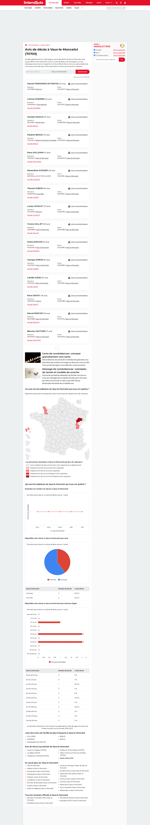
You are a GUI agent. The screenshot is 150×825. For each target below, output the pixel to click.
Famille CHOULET (33, 215)
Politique (28, 8)
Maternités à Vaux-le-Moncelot (71, 785)
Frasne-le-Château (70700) (36, 750)
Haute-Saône (45, 45)
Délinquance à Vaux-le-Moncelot (38, 774)
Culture (77, 3)
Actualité (97, 50)
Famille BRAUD (32, 144)
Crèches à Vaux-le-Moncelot (70, 782)
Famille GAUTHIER (34, 340)
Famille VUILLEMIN (34, 162)
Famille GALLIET (33, 233)
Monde (68, 8)
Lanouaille (40, 194)
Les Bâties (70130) (33, 753)
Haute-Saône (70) (66, 758)
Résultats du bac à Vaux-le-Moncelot (40, 803)
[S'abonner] (109, 60)
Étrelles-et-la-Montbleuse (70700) (72, 750)
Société (38, 8)
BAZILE (62, 739)
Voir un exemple (119, 50)
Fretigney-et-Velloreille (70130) (38, 756)
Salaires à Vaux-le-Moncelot (37, 768)
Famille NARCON (33, 251)
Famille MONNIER (33, 108)
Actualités (53, 3)
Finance (89, 3)
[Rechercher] (116, 8)
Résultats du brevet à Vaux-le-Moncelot (74, 798)
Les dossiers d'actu (101, 55)
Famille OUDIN (32, 287)
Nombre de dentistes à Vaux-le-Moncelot (41, 783)
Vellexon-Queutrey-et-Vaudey (46, 140)
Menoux (39, 212)
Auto (99, 3)
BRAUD (62, 736)
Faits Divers (48, 8)
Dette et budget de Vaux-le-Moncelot (40, 788)
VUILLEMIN (31, 736)
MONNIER (31, 739)
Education (59, 8)
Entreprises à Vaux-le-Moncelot (38, 771)
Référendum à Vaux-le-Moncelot (71, 790)
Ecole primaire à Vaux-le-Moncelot (72, 779)
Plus (109, 3)
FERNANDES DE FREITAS (36, 742)
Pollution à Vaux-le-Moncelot (37, 777)
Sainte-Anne (40, 122)
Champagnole (42, 105)
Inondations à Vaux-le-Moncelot (38, 780)
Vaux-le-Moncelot (72, 89)
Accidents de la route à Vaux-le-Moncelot (74, 771)
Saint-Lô (39, 89)
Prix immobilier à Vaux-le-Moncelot (72, 787)
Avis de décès (34, 45)
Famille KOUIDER (33, 180)
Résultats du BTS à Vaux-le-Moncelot (73, 801)
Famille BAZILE (32, 126)
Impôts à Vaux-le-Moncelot (36, 786)
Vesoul (38, 301)
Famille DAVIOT (32, 305)
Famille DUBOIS (33, 197)
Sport (66, 3)
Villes (76, 8)
